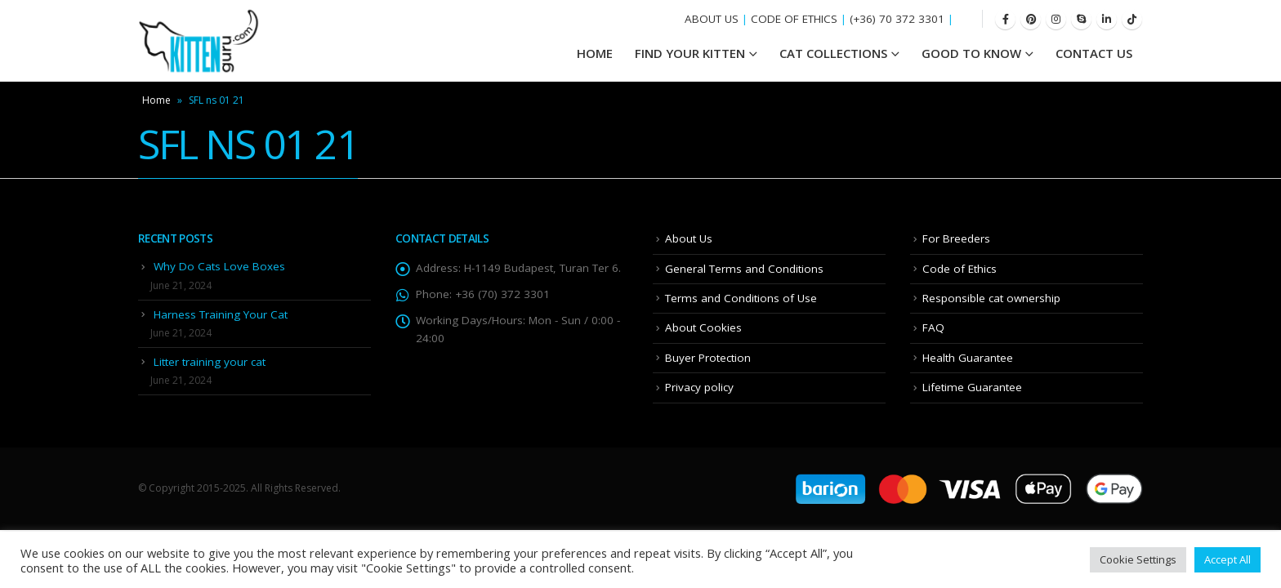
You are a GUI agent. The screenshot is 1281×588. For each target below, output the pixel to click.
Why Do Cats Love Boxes (219, 266)
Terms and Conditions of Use (741, 298)
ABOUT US (712, 18)
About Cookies (703, 327)
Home (156, 100)
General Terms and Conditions (744, 268)
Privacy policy (699, 387)
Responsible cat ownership (991, 298)
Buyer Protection (708, 357)
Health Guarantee (967, 357)
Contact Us (1094, 53)
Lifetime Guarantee (972, 387)
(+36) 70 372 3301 (897, 18)
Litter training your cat (210, 361)
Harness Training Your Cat (221, 314)
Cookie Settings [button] (1138, 559)
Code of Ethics (959, 268)
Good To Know (971, 53)
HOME (595, 53)
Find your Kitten (690, 53)
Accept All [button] (1227, 559)
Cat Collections (833, 53)
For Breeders (956, 238)
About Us (688, 238)
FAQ (933, 327)
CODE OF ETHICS (794, 18)
